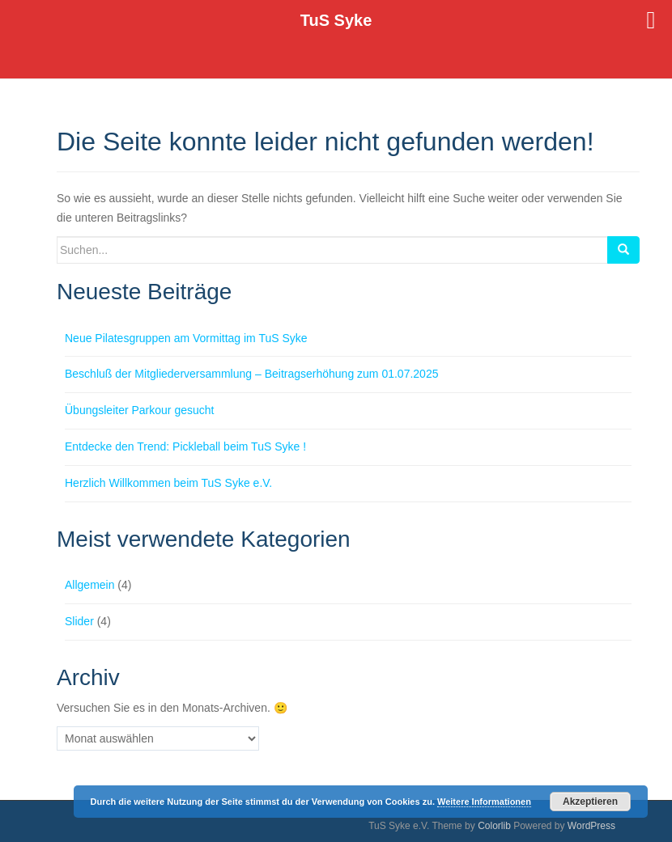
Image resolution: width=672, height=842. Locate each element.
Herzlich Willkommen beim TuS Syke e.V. (168, 482)
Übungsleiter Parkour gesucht (139, 410)
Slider (79, 621)
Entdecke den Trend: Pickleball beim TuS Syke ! (185, 446)
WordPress (591, 825)
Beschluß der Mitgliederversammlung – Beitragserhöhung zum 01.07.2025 (251, 373)
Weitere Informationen (484, 801)
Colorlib (494, 825)
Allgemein (89, 584)
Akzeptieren (590, 801)
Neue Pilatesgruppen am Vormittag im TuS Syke (186, 338)
